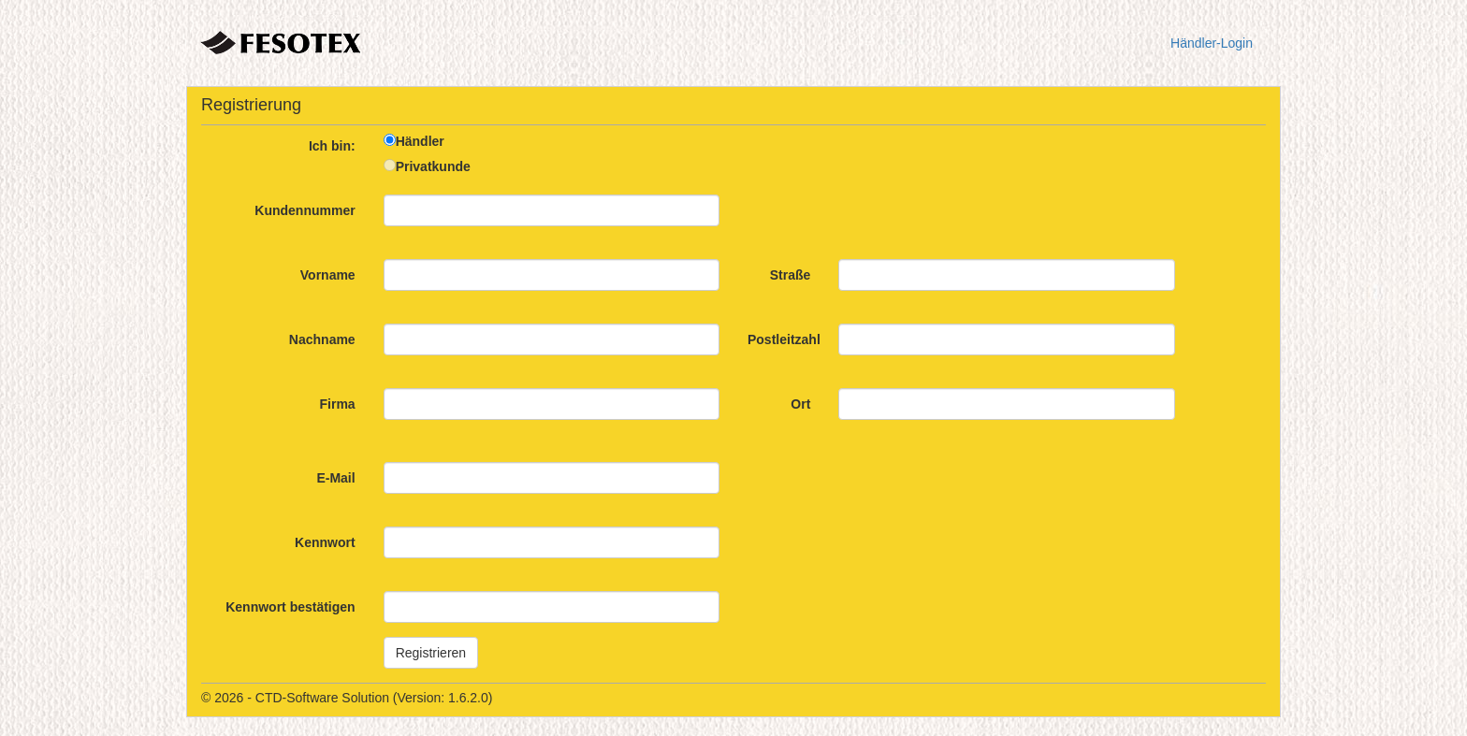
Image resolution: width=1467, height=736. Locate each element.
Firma (338, 404)
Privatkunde (433, 166)
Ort (800, 404)
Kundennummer (304, 210)
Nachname (322, 339)
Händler (420, 141)
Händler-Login (1211, 43)
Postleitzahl (784, 339)
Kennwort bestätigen (290, 606)
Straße (790, 274)
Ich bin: (332, 145)
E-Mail (335, 477)
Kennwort (325, 542)
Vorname (328, 274)
